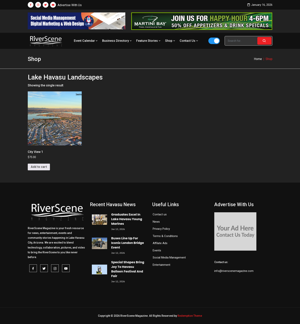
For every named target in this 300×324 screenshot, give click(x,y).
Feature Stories (148, 41)
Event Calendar (86, 41)
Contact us (160, 214)
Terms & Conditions (165, 236)
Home (258, 59)
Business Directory (117, 41)
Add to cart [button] (39, 167)
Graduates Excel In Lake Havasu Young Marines (126, 219)
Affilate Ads (160, 243)
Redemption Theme (190, 315)
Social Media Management (169, 257)
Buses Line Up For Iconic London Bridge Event (127, 243)
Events (157, 250)
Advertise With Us (70, 5)
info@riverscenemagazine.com (234, 271)
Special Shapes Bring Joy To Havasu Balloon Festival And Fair (127, 269)
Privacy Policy (161, 228)
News (156, 221)
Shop (170, 41)
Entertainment (161, 265)
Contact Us (189, 41)
